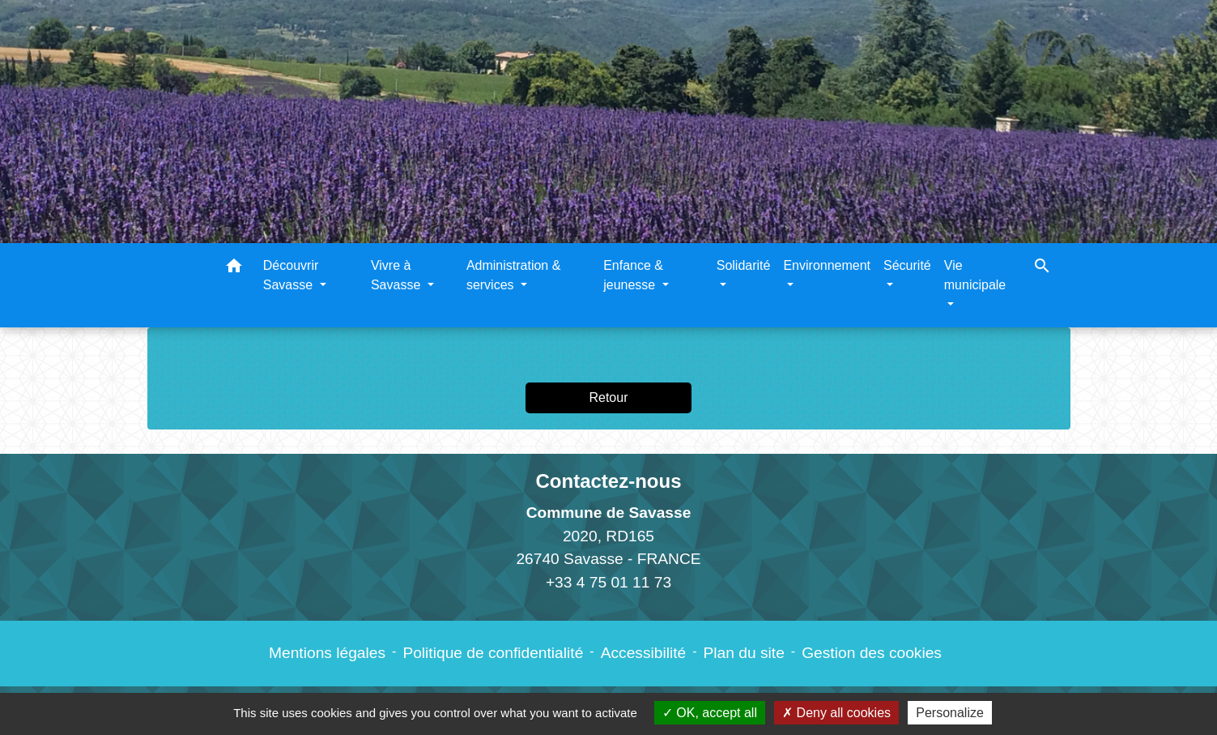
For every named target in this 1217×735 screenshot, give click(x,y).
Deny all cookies (836, 713)
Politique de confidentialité (492, 652)
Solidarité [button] (744, 265)
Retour (608, 397)
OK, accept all (709, 713)
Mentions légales (327, 652)
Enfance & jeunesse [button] (633, 275)
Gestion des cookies (872, 652)
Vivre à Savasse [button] (397, 275)
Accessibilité (644, 652)
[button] (234, 269)
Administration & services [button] (513, 275)
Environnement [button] (826, 265)
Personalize (950, 713)
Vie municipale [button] (975, 275)
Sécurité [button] (907, 265)
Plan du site (744, 652)
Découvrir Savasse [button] (290, 275)
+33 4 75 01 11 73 (608, 582)
